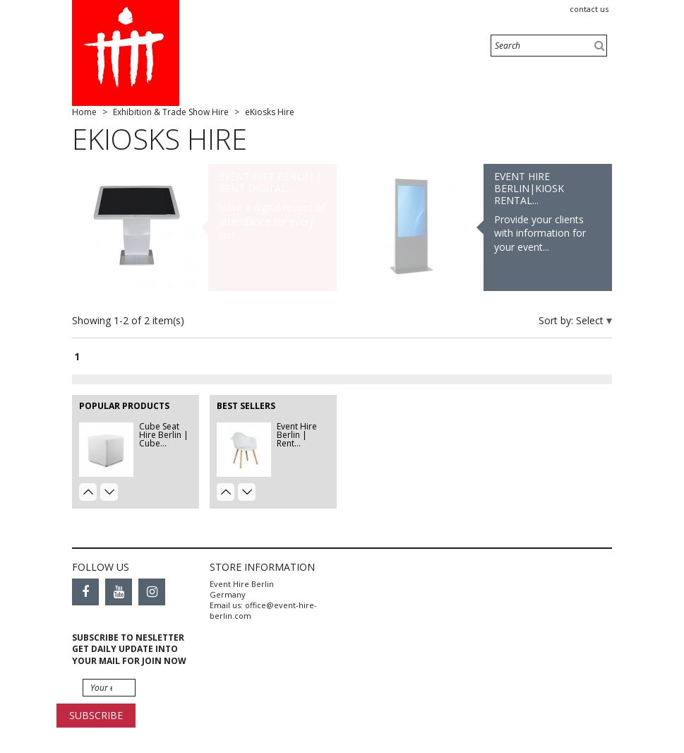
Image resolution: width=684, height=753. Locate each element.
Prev (88, 492)
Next (109, 492)
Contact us (589, 9)
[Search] (549, 46)
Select (591, 320)
